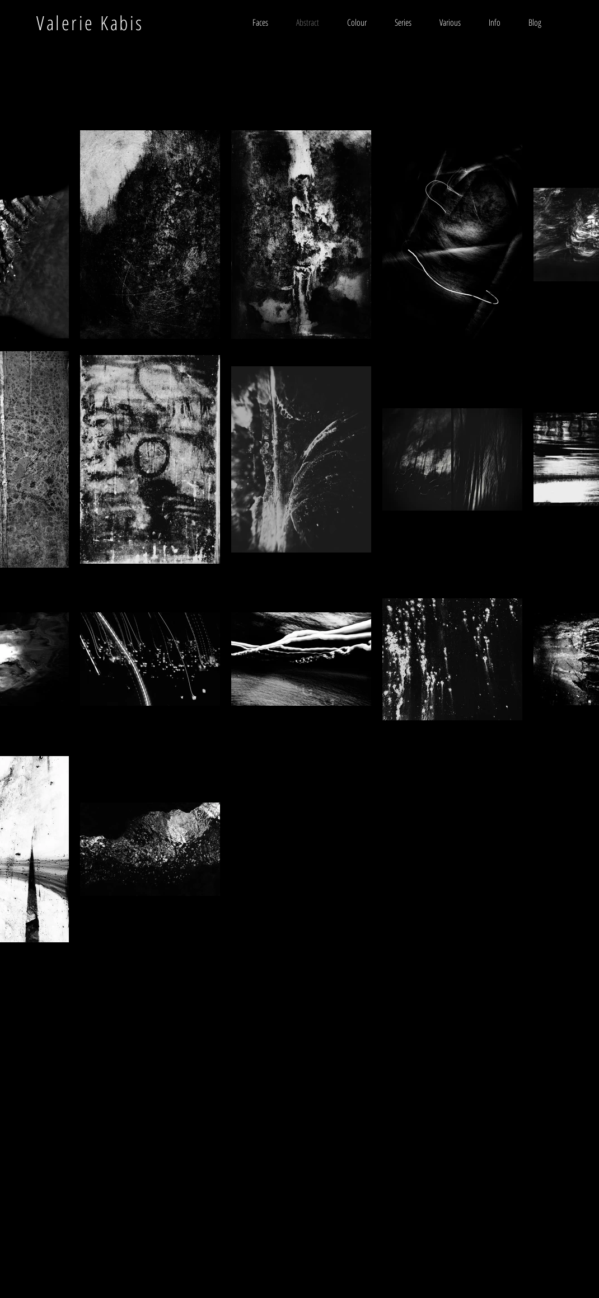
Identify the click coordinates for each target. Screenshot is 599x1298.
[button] (403, 23)
